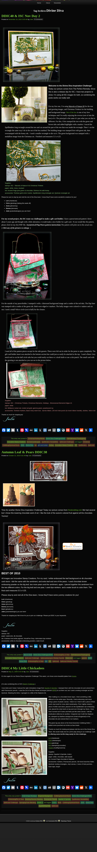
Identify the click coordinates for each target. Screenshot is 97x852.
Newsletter (57, 32)
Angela (50, 777)
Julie (31, 48)
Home (39, 32)
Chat (50, 769)
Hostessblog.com (75, 539)
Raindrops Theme (66, 850)
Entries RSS (39, 850)
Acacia (74, 705)
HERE (54, 719)
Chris (50, 772)
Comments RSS (53, 850)
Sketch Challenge (28, 713)
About (48, 32)
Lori (49, 767)
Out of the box (71, 141)
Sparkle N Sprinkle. (51, 717)
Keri (49, 774)
